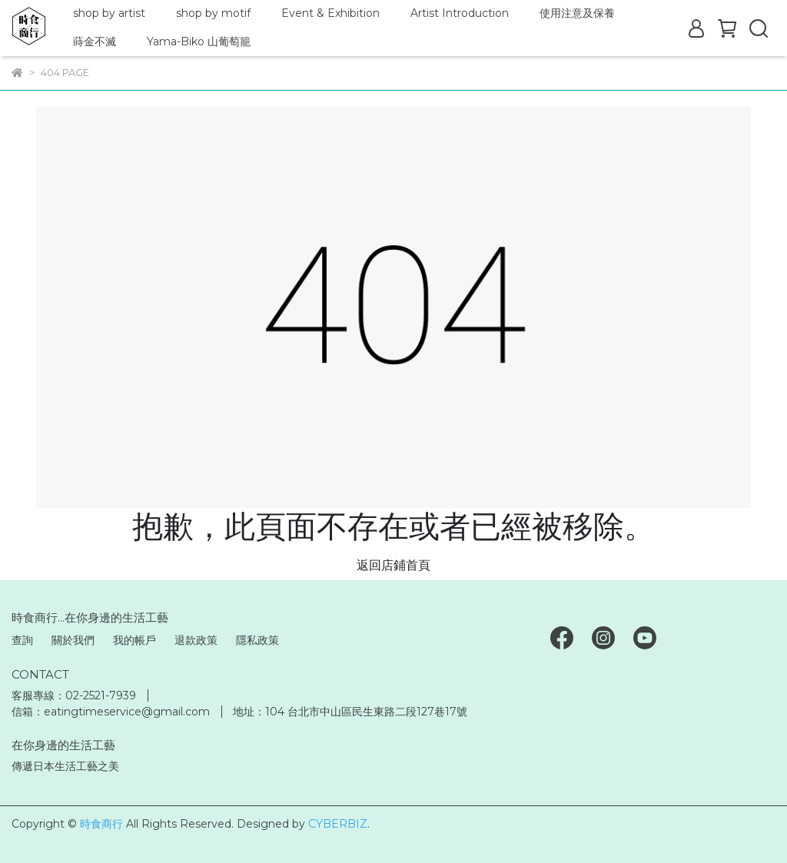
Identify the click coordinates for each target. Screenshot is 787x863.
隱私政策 (257, 640)
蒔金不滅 (94, 41)
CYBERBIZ (337, 824)
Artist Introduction (459, 13)
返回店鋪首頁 (393, 565)
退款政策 (196, 640)
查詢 (22, 640)
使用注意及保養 (577, 13)
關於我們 (73, 640)
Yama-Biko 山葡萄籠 (199, 41)
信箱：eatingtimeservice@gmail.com (111, 712)
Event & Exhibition (330, 13)
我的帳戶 (134, 640)
